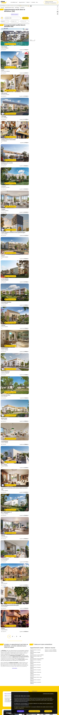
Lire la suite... (14, 668)
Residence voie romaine (7, 163)
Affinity (3, 535)
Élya (2, 582)
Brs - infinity (4, 464)
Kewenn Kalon (4, 348)
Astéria (3, 628)
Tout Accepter (48, 711)
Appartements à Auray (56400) (37, 658)
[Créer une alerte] (15, 14)
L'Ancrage (3, 116)
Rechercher (25, 18)
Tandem (3, 209)
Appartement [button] (22, 2)
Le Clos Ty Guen (5, 559)
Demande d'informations (10, 67)
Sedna (2, 70)
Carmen (3, 325)
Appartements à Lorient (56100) (37, 655)
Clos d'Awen (4, 46)
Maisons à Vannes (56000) (50, 650)
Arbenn (3, 255)
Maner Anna (4, 418)
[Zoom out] (57, 8)
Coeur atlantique (5, 371)
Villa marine (4, 93)
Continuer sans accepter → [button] (48, 693)
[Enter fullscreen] (57, 12)
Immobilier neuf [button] (14, 2)
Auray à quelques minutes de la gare (10, 605)
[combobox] (5, 21)
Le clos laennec (4, 279)
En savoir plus (21, 711)
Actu (37, 2)
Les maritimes (4, 441)
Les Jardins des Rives (6, 302)
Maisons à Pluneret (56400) (51, 651)
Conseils (33, 2)
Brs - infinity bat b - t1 (6, 512)
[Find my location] (57, 14)
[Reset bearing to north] (57, 9)
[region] (44, 23)
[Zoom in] (57, 6)
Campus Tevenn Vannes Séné (8, 139)
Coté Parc (3, 186)
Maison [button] (28, 2)
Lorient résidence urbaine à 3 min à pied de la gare (13, 232)
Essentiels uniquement (34, 711)
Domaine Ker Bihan (5, 395)
